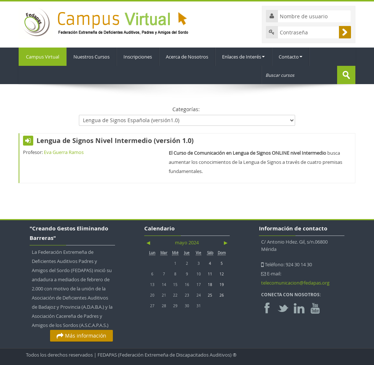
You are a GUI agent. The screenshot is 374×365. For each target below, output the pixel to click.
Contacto (290, 56)
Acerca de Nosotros (187, 56)
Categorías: (186, 109)
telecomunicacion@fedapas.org (295, 282)
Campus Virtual (42, 56)
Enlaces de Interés (243, 56)
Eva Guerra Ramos (64, 152)
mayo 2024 (187, 242)
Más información (81, 335)
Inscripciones (137, 56)
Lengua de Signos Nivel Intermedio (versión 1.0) (115, 140)
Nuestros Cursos (91, 56)
